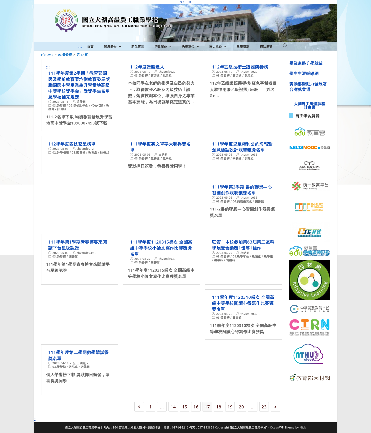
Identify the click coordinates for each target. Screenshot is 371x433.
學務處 (237, 158)
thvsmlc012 (85, 149)
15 (184, 407)
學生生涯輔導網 (303, 73)
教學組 (167, 158)
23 (264, 407)
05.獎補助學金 (78, 105)
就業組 (167, 75)
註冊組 (81, 102)
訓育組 (249, 158)
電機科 (230, 260)
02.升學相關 (61, 152)
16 (196, 407)
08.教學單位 (241, 256)
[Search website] (285, 46)
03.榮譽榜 (59, 105)
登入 (182, 2)
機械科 (218, 260)
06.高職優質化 (242, 201)
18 (218, 407)
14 (173, 407)
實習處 (155, 75)
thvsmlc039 (248, 198)
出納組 (163, 155)
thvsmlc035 (248, 155)
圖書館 (259, 201)
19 (230, 407)
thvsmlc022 (167, 72)
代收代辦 (97, 105)
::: (190, 2)
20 (241, 407)
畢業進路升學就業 (306, 63)
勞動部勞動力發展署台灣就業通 (308, 86)
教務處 (92, 152)
